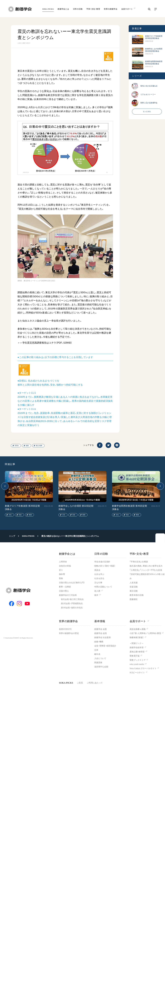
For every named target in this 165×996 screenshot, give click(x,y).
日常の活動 (78, 9)
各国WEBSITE (65, 629)
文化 (10, 515)
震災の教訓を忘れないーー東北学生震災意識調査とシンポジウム (70, 536)
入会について (100, 658)
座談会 (97, 570)
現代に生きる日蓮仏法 (148, 86)
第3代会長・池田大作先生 (72, 608)
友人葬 (97, 591)
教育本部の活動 (137, 595)
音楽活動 (134, 587)
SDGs (17, 445)
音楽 (20, 515)
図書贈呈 (134, 599)
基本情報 (99, 621)
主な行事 (98, 583)
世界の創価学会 (110, 9)
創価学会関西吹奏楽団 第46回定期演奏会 (153, 62)
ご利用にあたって (95, 683)
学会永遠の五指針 (102, 562)
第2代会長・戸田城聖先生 (72, 603)
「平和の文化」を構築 (139, 562)
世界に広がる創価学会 (148, 103)
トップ (12, 536)
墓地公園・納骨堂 (137, 652)
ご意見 (80, 683)
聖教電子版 (135, 656)
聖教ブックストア (138, 660)
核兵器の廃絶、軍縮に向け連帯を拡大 (146, 566)
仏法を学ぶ (99, 574)
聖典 (61, 578)
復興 (27, 445)
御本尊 (62, 574)
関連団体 (98, 663)
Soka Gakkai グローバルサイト (143, 668)
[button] (5, 486)
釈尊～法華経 (65, 587)
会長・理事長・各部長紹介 (105, 646)
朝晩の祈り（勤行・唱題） (104, 566)
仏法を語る (99, 578)
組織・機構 (98, 642)
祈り (61, 570)
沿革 (96, 650)
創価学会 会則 (100, 633)
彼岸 (96, 595)
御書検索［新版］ (137, 637)
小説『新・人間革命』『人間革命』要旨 (145, 633)
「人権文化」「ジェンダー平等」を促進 (146, 570)
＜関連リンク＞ (137, 643)
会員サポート (139, 621)
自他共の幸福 (65, 566)
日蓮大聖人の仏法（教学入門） (72, 583)
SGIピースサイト (137, 673)
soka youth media (137, 664)
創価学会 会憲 (100, 629)
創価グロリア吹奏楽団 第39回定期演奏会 (153, 37)
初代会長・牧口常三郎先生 (72, 599)
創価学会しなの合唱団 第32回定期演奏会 (153, 50)
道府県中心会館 (101, 667)
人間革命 (63, 562)
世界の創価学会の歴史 (69, 633)
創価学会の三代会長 (68, 595)
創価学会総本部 (137, 647)
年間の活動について (103, 587)
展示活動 (134, 591)
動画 (30, 515)
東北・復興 (39, 445)
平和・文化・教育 (93, 9)
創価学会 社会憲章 (102, 637)
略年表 (97, 654)
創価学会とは (63, 9)
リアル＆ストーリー (148, 94)
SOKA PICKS (48, 9)
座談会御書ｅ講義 (138, 629)
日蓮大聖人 (64, 591)
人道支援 (134, 583)
